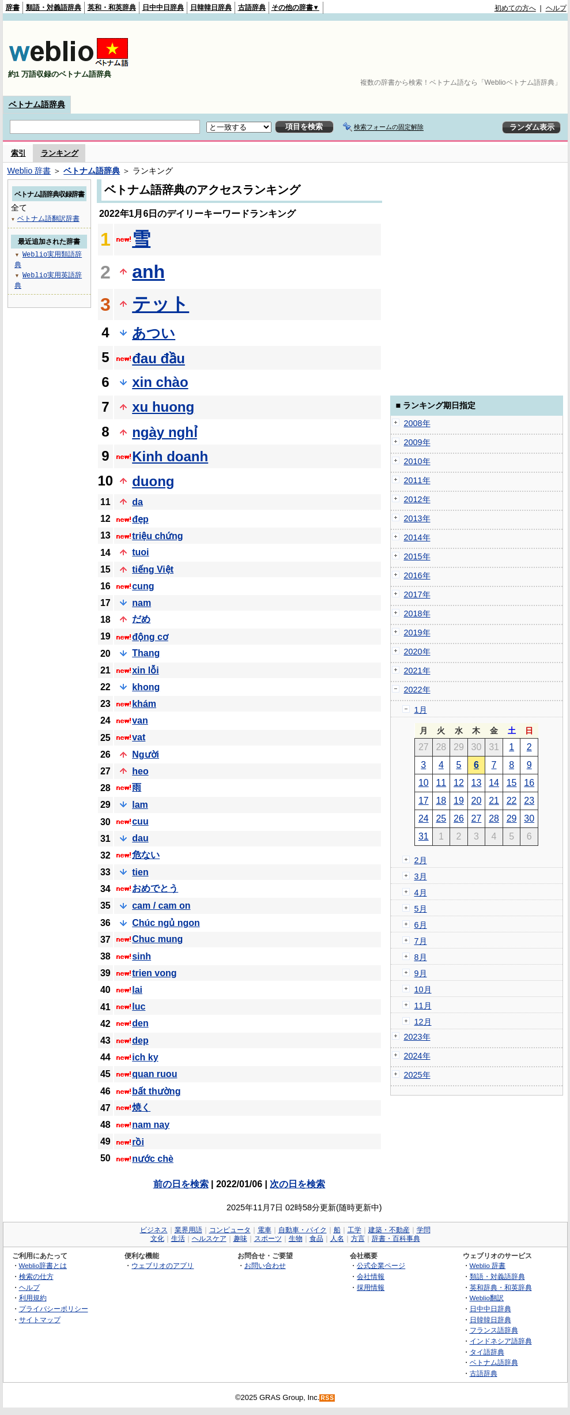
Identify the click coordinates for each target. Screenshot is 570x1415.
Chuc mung (157, 939)
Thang (146, 653)
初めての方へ (515, 8)
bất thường (156, 1091)
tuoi (140, 552)
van (140, 720)
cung (143, 586)
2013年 (417, 518)
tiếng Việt (152, 569)
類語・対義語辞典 (53, 7)
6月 (420, 924)
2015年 (417, 556)
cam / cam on (161, 905)
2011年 (417, 480)
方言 (358, 1238)
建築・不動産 (389, 1229)
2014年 (417, 537)
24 (423, 818)
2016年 (417, 575)
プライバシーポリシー (53, 1308)
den (140, 1023)
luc (138, 1006)
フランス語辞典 (494, 1330)
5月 (420, 908)
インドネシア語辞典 (501, 1341)
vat (138, 737)
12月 (423, 1021)
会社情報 (370, 1276)
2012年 (417, 499)
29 (512, 818)
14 (494, 783)
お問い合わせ (265, 1265)
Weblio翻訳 (487, 1297)
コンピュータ (230, 1229)
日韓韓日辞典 (211, 7)
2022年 (417, 689)
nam (141, 603)
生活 (178, 1238)
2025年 (417, 1074)
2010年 (417, 461)
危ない (146, 855)
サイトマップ (40, 1319)
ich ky (145, 1057)
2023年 (417, 1036)
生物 (296, 1238)
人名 (337, 1238)
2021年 (417, 670)
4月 (420, 892)
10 (423, 783)
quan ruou (154, 1074)
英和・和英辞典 (112, 7)
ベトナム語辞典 (37, 104)
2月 (420, 860)
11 (441, 783)
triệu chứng (157, 536)
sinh (141, 956)
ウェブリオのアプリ (162, 1265)
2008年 (417, 423)
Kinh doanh (170, 456)
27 (476, 818)
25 (441, 818)
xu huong (163, 407)
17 (423, 801)
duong (153, 481)
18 (441, 801)
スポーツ (268, 1238)
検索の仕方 (36, 1276)
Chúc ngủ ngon (166, 923)
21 (494, 801)
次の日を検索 (297, 1184)
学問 (424, 1229)
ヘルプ (556, 8)
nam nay (150, 1125)
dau (140, 838)
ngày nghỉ (164, 432)
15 (512, 783)
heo (140, 771)
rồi (138, 1142)
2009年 (417, 442)
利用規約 (33, 1297)
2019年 (417, 632)
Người (145, 754)
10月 (423, 989)
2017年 (417, 594)
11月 (423, 1005)
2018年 (417, 613)
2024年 (417, 1055)
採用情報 (370, 1287)
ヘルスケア (209, 1238)
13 (476, 783)
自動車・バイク (302, 1229)
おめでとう (155, 888)
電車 (264, 1229)
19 (459, 801)
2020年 (417, 651)
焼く (141, 1107)
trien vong (154, 973)
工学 (354, 1229)
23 (529, 801)
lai (137, 990)
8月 (420, 957)
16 (529, 783)
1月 (420, 709)
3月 (420, 876)
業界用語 (188, 1229)
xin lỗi (145, 670)
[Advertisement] (531, 58)
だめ (141, 619)
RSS (327, 1398)
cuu (140, 821)
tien (140, 872)
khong (146, 687)
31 (423, 836)
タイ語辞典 (487, 1352)
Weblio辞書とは (43, 1265)
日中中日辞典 (163, 7)
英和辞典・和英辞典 (501, 1287)
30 (529, 818)
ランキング (59, 153)
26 (459, 818)
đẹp (140, 519)
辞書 (13, 7)
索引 (18, 153)
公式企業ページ (381, 1265)
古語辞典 (252, 7)
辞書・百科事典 (396, 1238)
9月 (420, 973)
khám (144, 704)
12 (459, 783)
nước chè (152, 1159)
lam (140, 805)
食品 (316, 1238)
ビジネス (154, 1229)
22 (512, 801)
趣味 (240, 1238)
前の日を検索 (181, 1184)
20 (476, 801)
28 (494, 818)
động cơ (150, 637)
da (137, 502)
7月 (420, 941)
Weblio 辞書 (29, 170)
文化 (157, 1238)
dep (140, 1040)
